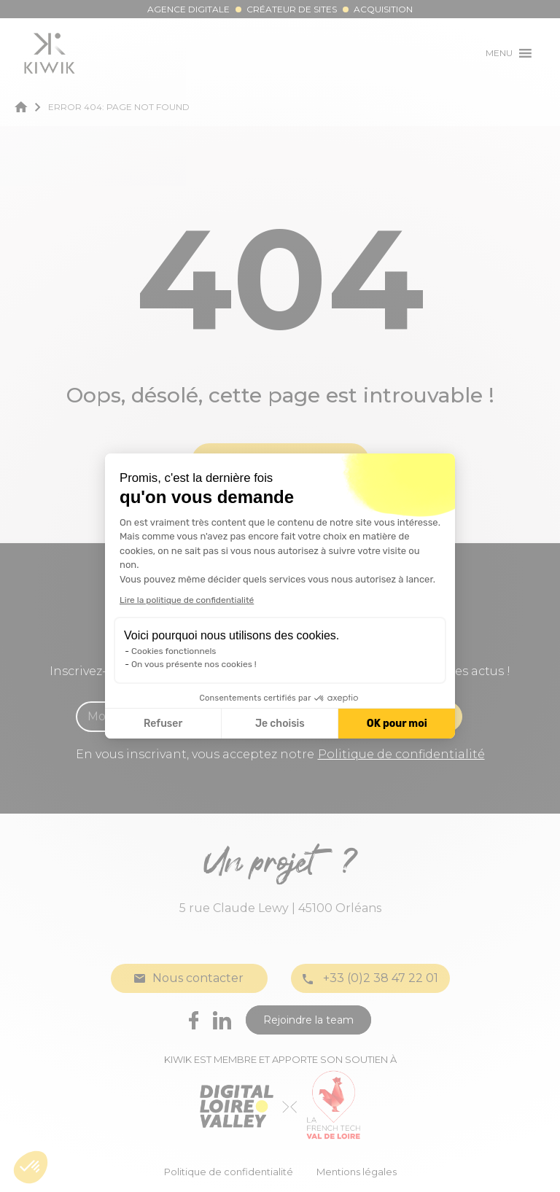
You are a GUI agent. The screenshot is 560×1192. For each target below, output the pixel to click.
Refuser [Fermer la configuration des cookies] (163, 723)
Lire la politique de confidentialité (187, 600)
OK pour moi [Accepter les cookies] (397, 723)
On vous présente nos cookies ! (194, 664)
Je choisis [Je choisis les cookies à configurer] (280, 723)
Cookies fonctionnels (174, 651)
